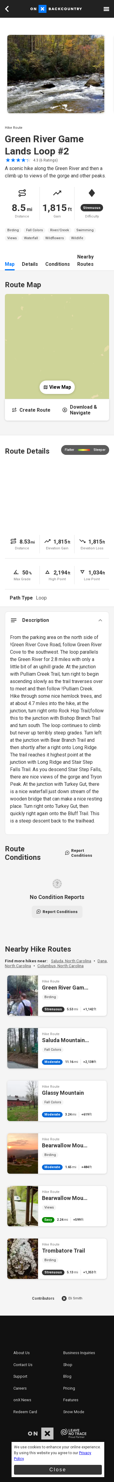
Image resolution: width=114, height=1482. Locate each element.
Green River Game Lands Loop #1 (57, 995)
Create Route (31, 410)
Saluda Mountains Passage (57, 1048)
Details (30, 264)
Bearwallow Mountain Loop (57, 1153)
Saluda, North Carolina (71, 960)
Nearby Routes (85, 260)
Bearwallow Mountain (57, 1206)
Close (58, 1469)
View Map (57, 387)
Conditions (57, 264)
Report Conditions (78, 853)
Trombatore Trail (57, 1259)
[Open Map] (57, 341)
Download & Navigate (79, 410)
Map (10, 264)
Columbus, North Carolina (60, 965)
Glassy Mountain (57, 1101)
